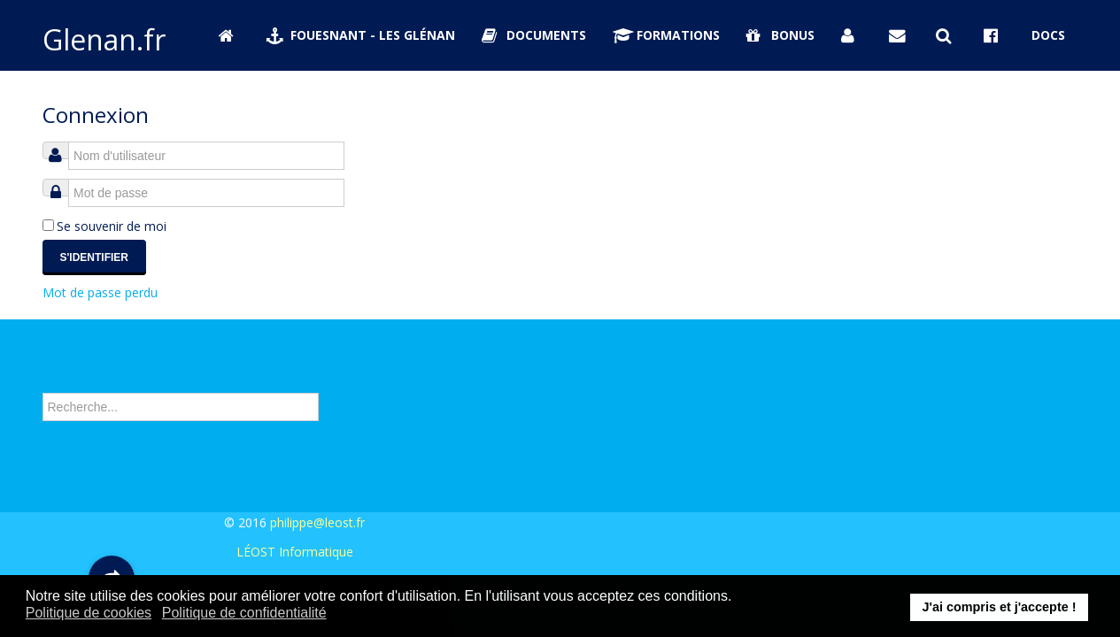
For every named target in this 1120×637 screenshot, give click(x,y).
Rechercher (42, 373)
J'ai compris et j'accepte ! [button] (999, 607)
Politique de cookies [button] (88, 612)
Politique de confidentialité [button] (244, 612)
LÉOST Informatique (294, 551)
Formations (667, 35)
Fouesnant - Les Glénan (361, 35)
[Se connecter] (852, 35)
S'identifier (94, 257)
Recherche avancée (98, 432)
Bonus (780, 35)
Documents (534, 35)
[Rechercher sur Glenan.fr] (946, 35)
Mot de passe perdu (100, 292)
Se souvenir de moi (111, 226)
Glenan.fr (104, 39)
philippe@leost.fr (317, 522)
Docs (1048, 35)
